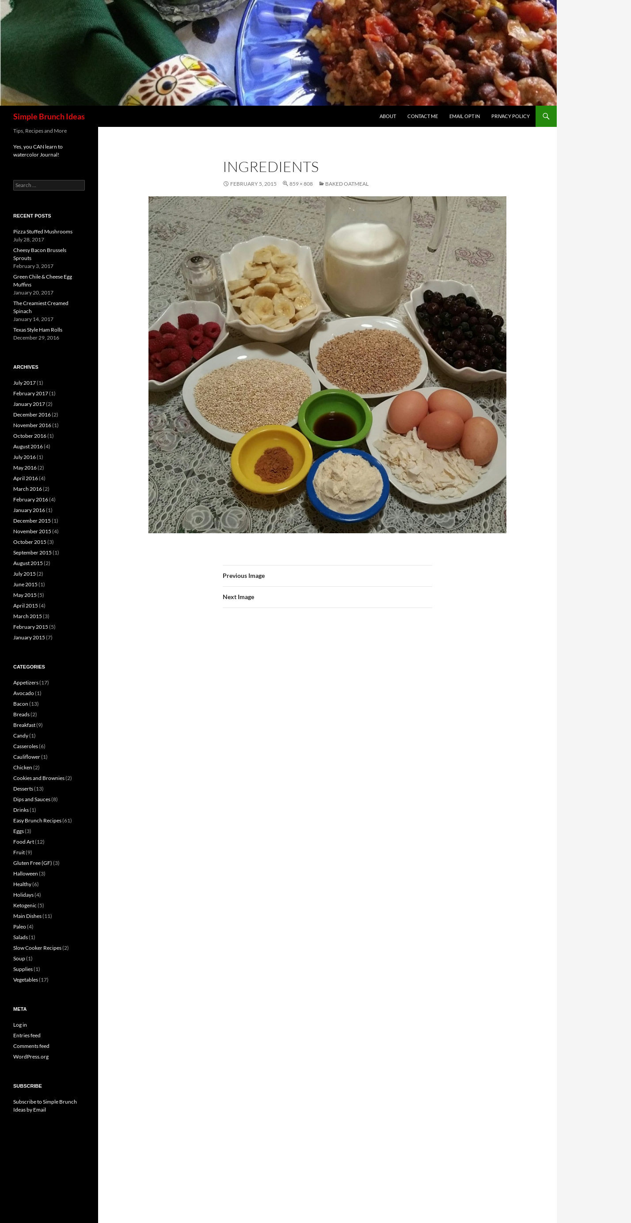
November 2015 (32, 531)
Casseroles (25, 746)
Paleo (19, 926)
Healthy (22, 884)
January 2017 (29, 404)
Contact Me (422, 116)
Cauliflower (26, 756)
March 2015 (27, 616)
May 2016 (25, 467)
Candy (20, 735)
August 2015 (28, 563)
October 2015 (29, 542)
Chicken (22, 767)
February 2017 (30, 393)
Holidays (23, 894)
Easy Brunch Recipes (37, 820)
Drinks (21, 809)
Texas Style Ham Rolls (37, 329)
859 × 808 (301, 183)
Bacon (20, 703)
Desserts (23, 788)
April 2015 (25, 605)
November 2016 (32, 425)
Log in (20, 1024)
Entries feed (27, 1035)
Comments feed (31, 1046)
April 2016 (25, 478)
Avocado (23, 693)
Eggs (18, 831)
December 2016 (32, 414)
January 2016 (29, 510)
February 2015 (30, 626)
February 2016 (30, 499)
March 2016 (27, 488)
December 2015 (32, 520)
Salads (20, 937)
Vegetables (25, 979)
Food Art (23, 841)
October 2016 (29, 435)
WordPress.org (31, 1056)
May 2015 (25, 595)
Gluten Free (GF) (32, 863)
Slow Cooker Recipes (37, 947)
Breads (21, 714)
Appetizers (25, 682)
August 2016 (28, 446)
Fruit (19, 852)
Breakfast (24, 725)
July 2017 (24, 382)
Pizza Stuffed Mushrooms (42, 231)
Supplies (23, 969)
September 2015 (32, 552)
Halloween (25, 873)
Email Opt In (464, 116)
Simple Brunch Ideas (49, 116)
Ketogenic (25, 905)
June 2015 (25, 584)
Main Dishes (27, 916)
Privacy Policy (510, 116)
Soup (19, 958)
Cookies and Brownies (39, 778)
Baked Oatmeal (347, 183)
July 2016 (24, 457)
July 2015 (24, 573)
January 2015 (29, 637)
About (388, 116)
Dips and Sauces (31, 799)
